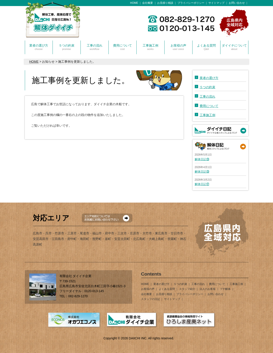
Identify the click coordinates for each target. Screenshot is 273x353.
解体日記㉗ (202, 184)
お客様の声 (178, 47)
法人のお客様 (207, 289)
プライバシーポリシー (191, 2)
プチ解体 (225, 289)
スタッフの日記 (150, 299)
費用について (122, 47)
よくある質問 (206, 47)
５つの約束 (66, 47)
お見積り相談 (165, 2)
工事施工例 (150, 47)
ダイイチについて (234, 47)
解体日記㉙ (202, 159)
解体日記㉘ (202, 171)
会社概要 (147, 2)
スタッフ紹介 (187, 289)
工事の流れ (94, 47)
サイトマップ (216, 2)
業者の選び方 (38, 47)
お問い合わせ (237, 2)
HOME (134, 2)
